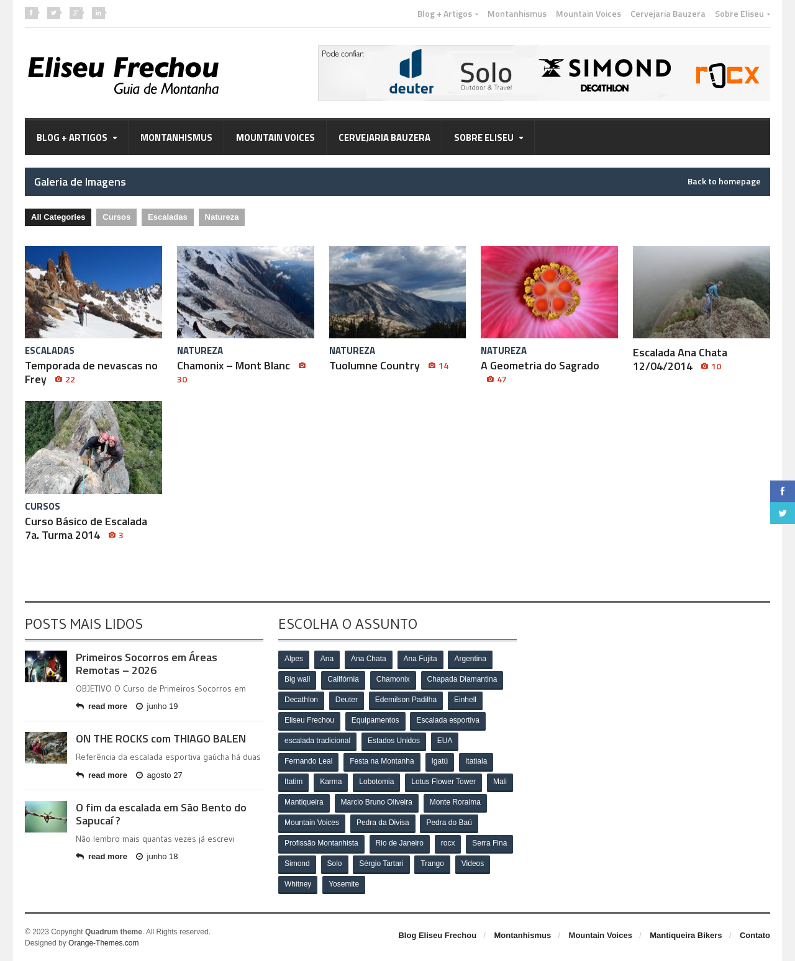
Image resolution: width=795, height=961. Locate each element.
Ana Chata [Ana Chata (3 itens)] (368, 659)
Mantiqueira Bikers (686, 935)
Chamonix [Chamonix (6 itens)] (393, 679)
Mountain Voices (588, 13)
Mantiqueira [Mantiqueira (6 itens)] (304, 802)
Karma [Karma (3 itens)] (331, 782)
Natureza (222, 217)
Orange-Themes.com (103, 943)
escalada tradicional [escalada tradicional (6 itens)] (317, 741)
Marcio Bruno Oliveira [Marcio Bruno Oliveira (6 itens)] (376, 802)
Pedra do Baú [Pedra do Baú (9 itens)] (449, 823)
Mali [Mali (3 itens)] (500, 782)
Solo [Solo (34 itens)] (334, 864)
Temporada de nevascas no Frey (91, 372)
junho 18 (157, 856)
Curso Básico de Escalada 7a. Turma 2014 (86, 528)
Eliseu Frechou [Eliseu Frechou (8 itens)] (309, 720)
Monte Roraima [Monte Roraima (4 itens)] (455, 802)
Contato (755, 935)
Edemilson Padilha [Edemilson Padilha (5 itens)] (406, 700)
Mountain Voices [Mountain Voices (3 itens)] (311, 823)
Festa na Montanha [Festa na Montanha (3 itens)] (382, 761)
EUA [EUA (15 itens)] (445, 741)
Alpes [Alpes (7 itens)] (293, 659)
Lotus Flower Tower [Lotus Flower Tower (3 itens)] (443, 782)
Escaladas (168, 217)
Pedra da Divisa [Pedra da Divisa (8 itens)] (383, 823)
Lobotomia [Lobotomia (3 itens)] (376, 782)
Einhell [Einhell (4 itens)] (465, 700)
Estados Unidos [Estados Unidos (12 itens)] (394, 741)
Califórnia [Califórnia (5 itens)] (343, 679)
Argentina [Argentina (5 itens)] (470, 659)
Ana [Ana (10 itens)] (327, 659)
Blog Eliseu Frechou (437, 935)
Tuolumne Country (388, 365)
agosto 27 (159, 775)
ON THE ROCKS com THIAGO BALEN (161, 738)
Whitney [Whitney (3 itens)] (297, 884)
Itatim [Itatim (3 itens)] (293, 782)
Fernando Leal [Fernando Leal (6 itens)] (308, 761)
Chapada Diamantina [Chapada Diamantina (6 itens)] (462, 679)
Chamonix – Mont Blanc (243, 371)
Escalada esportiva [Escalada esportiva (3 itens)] (448, 720)
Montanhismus (517, 13)
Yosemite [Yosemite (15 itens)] (344, 884)
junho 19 (157, 706)
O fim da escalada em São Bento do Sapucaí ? (161, 814)
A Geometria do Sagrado (540, 371)
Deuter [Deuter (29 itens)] (346, 700)
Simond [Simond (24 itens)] (297, 864)
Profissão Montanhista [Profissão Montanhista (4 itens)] (321, 843)
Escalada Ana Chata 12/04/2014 (680, 359)
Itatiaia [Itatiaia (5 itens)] (476, 761)
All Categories (58, 217)
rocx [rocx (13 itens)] (448, 843)
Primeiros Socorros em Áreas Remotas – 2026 (146, 664)
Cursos (116, 217)
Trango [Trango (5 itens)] (433, 864)
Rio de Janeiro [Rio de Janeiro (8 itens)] (400, 843)
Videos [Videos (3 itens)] (472, 864)
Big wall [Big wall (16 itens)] (297, 679)
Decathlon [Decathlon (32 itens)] (301, 700)
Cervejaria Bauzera (668, 13)
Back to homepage (724, 181)
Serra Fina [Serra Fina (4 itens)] (489, 843)
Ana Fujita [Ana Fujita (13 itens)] (420, 659)
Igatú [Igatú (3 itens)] (440, 761)
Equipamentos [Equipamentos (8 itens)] (375, 720)
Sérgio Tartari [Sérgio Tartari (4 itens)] (382, 864)
